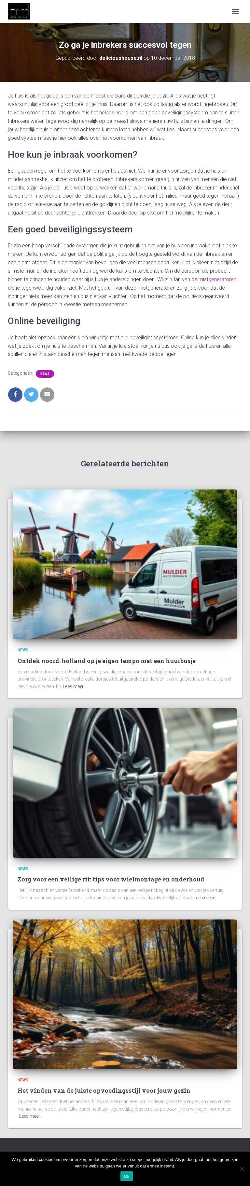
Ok (126, 1176)
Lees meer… (74, 686)
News (44, 373)
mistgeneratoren (217, 279)
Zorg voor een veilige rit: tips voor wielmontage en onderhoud (111, 879)
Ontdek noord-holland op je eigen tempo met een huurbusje (107, 661)
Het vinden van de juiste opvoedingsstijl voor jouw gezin (104, 1090)
